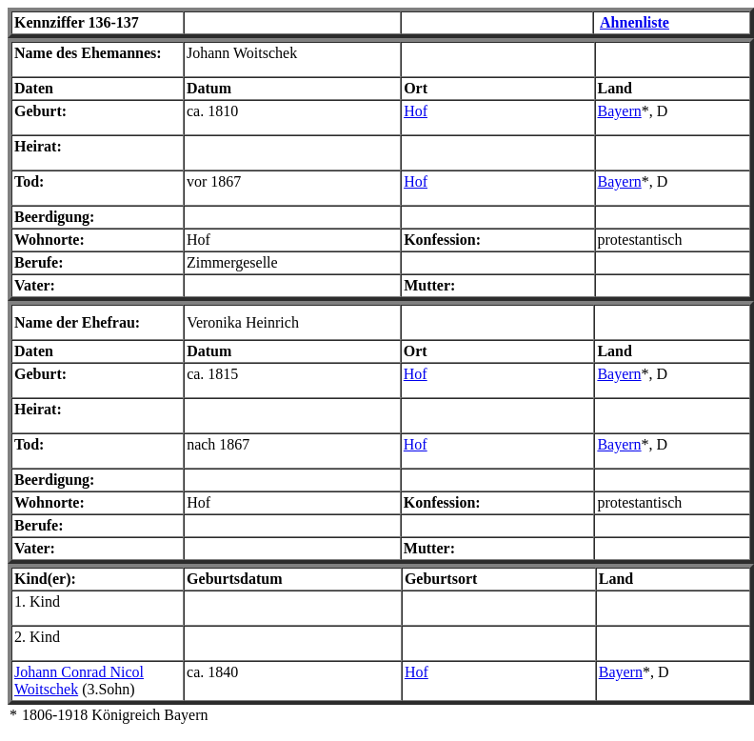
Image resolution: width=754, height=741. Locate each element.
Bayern (620, 111)
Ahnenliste (634, 22)
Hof (415, 111)
